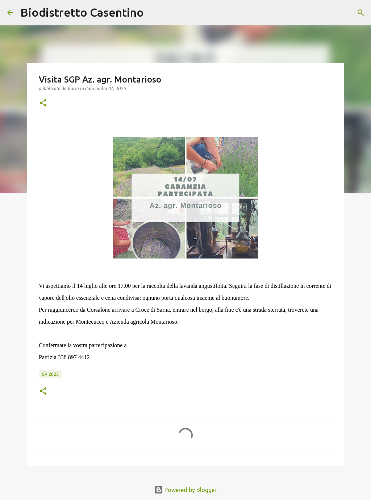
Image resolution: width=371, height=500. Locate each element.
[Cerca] (154, 12)
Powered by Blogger (185, 490)
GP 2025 (50, 374)
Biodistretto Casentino (82, 12)
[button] (43, 103)
